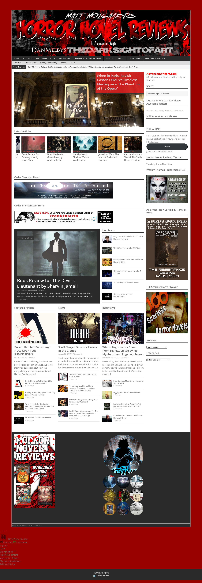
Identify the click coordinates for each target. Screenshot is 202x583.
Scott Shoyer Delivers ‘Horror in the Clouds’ (77, 349)
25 (106, 124)
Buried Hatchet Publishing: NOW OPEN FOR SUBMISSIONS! (32, 350)
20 (90, 124)
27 (112, 124)
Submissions (134, 58)
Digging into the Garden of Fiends (127, 392)
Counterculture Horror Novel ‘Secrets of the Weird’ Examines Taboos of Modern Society (82, 388)
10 (58, 124)
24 (102, 124)
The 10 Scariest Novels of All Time (126, 248)
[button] (123, 454)
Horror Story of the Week (88, 58)
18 (83, 124)
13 (68, 124)
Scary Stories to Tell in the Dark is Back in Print (82, 375)
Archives (27, 58)
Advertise (17, 62)
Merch (63, 62)
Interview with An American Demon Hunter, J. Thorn (127, 416)
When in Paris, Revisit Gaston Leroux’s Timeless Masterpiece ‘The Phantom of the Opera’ (39, 406)
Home (16, 58)
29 (118, 124)
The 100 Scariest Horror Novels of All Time (127, 272)
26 (109, 124)
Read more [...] (85, 296)
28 (115, 124)
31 (125, 124)
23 (99, 124)
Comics (120, 58)
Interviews (64, 58)
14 (71, 124)
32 (128, 124)
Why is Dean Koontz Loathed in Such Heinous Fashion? (128, 237)
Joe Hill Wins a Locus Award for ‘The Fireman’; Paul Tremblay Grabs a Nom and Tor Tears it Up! (83, 413)
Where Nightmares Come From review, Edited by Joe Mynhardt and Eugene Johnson (123, 350)
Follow (167, 147)
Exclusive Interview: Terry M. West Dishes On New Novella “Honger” (127, 405)
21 (93, 124)
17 (80, 124)
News (61, 307)
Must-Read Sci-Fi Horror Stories (38, 417)
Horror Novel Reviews (13, 539)
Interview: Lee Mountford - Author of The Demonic (128, 382)
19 (87, 124)
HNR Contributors (155, 58)
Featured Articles (45, 58)
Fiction (109, 58)
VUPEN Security (102, 575)
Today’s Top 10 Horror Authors (126, 282)
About (72, 62)
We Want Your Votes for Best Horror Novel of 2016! (128, 260)
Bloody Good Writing (48, 62)
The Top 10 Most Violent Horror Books (123, 295)
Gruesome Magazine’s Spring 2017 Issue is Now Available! (83, 400)
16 (77, 124)
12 (64, 124)
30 (121, 124)
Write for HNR (30, 62)
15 (74, 124)
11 (61, 124)
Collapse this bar (8, 564)
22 (96, 124)
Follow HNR (153, 129)
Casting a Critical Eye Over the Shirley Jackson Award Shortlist (40, 393)
